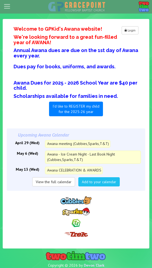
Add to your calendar (99, 181)
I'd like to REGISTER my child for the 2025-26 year (76, 109)
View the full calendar (54, 181)
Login (130, 30)
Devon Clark (94, 265)
